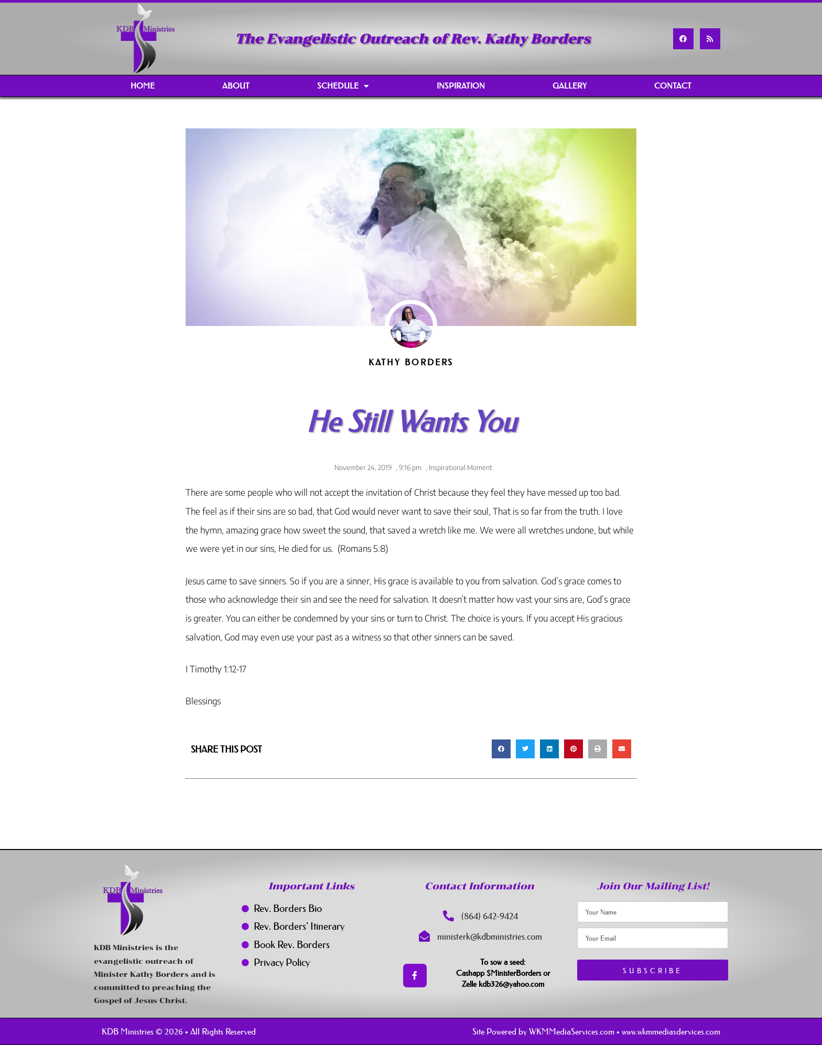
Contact (672, 86)
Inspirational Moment (460, 467)
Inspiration (461, 86)
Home (143, 86)
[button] (501, 748)
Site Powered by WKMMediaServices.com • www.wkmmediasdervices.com (596, 1031)
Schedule (343, 86)
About (236, 86)
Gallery (570, 86)
